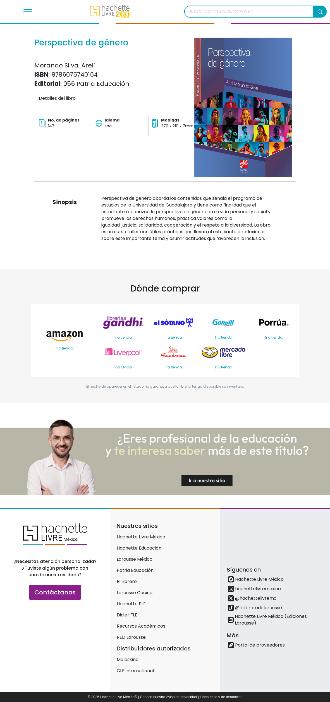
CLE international (135, 670)
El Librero (127, 581)
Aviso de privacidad (181, 697)
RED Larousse (131, 637)
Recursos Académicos (141, 626)
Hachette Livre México (141, 537)
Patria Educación (135, 570)
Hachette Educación (139, 548)
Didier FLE (127, 615)
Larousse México (134, 559)
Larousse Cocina (134, 592)
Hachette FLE (131, 604)
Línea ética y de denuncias (221, 697)
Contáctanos (55, 592)
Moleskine (127, 659)
